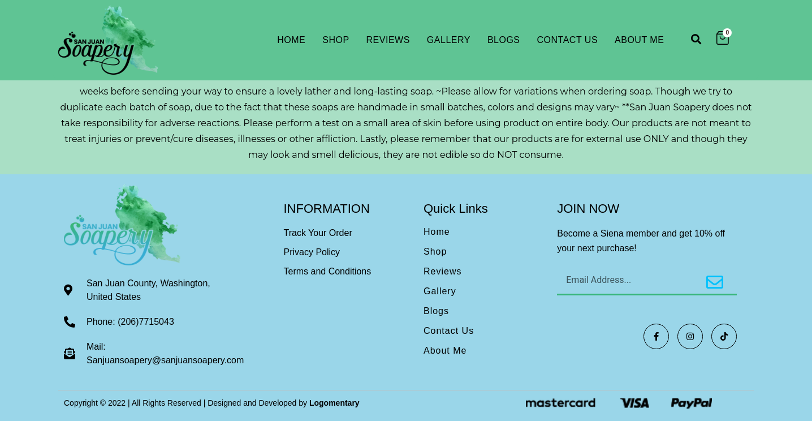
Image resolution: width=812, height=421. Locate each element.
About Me (639, 40)
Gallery (448, 40)
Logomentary (334, 402)
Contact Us (567, 40)
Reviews (388, 40)
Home (291, 40)
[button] (695, 38)
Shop (335, 40)
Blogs (503, 40)
